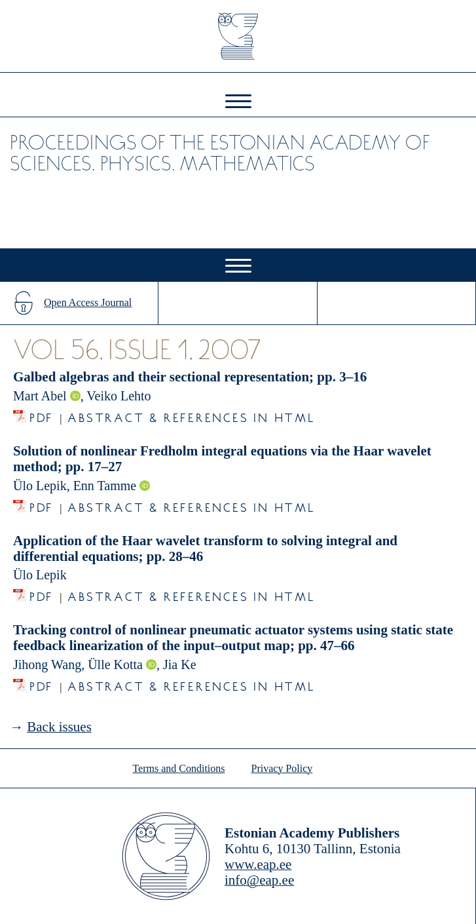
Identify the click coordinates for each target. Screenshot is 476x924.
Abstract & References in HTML (191, 414)
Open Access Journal (88, 302)
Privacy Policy (282, 768)
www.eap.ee (258, 864)
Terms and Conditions (178, 768)
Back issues (59, 727)
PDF (41, 414)
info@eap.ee (259, 880)
